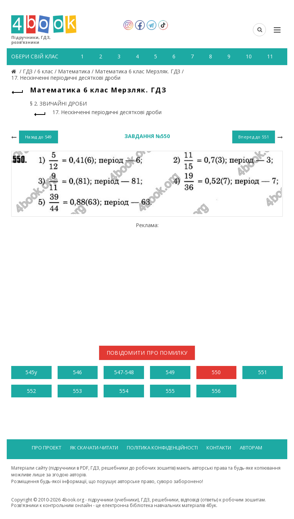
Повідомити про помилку (147, 352)
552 (31, 390)
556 (216, 390)
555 (170, 390)
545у (31, 372)
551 (262, 372)
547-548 (124, 372)
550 (216, 372)
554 (123, 390)
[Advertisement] (147, 281)
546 (77, 372)
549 (170, 372)
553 (77, 390)
